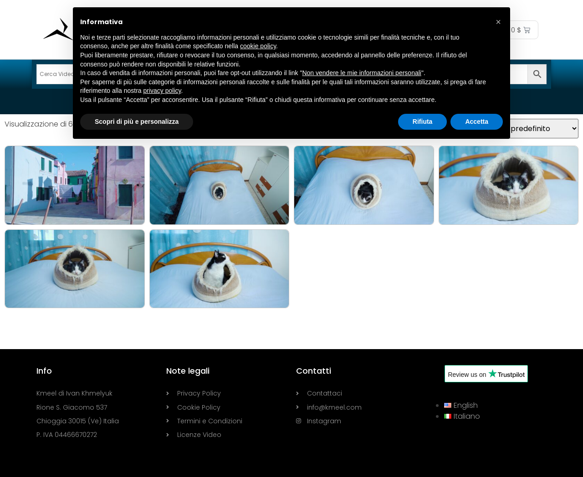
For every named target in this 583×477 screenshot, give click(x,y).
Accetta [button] (476, 121)
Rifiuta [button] (423, 121)
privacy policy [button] (162, 90)
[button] (498, 22)
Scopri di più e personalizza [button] (137, 121)
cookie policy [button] (258, 46)
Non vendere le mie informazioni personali (361, 72)
